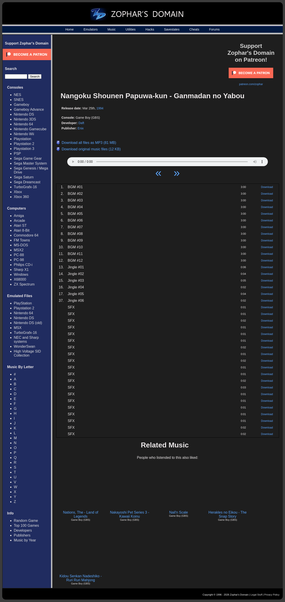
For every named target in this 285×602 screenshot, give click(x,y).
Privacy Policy (271, 594)
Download (267, 187)
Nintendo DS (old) (28, 323)
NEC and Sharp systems (26, 339)
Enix (80, 128)
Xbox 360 (21, 197)
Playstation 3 (24, 149)
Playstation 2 (24, 144)
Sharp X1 (21, 269)
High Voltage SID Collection (27, 353)
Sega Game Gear (28, 158)
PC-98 (19, 260)
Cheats (194, 29)
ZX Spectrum (24, 284)
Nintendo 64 (23, 124)
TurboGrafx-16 (25, 187)
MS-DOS (21, 245)
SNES (19, 100)
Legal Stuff (256, 594)
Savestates (171, 29)
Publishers (22, 535)
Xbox (18, 192)
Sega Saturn (24, 177)
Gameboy (21, 104)
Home (69, 29)
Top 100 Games (26, 525)
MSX (18, 328)
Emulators (90, 29)
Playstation (22, 139)
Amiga (19, 216)
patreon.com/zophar (251, 84)
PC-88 (19, 255)
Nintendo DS (24, 114)
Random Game (26, 520)
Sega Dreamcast (27, 182)
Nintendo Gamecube (30, 129)
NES (17, 95)
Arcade (19, 220)
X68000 (20, 279)
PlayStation (23, 303)
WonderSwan (24, 346)
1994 (99, 108)
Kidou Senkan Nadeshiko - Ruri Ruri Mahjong (80, 578)
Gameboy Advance (29, 109)
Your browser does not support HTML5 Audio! (167, 160)
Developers (23, 530)
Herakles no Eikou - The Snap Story (227, 514)
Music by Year (25, 540)
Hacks (149, 29)
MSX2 (19, 250)
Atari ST (20, 225)
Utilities (131, 29)
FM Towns (22, 240)
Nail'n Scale (178, 512)
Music (112, 29)
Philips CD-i (23, 265)
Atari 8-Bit (21, 230)
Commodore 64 (26, 235)
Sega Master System (30, 163)
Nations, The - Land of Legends (80, 514)
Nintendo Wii (24, 134)
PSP (17, 153)
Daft (81, 123)
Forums (214, 29)
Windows (21, 274)
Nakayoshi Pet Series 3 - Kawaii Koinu (129, 514)
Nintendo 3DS (25, 119)
